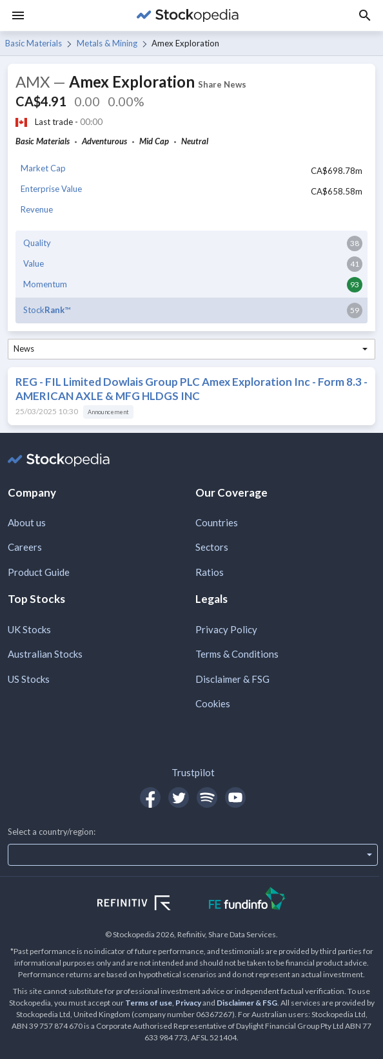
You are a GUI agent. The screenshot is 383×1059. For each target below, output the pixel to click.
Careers (25, 547)
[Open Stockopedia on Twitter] (178, 797)
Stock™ (46, 310)
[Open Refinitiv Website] (148, 904)
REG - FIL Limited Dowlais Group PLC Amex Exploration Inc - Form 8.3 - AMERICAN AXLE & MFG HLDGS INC (191, 389)
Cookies (212, 703)
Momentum (45, 284)
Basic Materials (33, 43)
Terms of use (148, 1002)
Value (33, 263)
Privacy (188, 1002)
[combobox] (191, 349)
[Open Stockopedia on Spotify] (207, 797)
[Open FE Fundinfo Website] (247, 900)
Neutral (194, 141)
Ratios (209, 572)
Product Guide (39, 572)
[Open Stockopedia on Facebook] (150, 797)
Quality (37, 243)
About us (27, 522)
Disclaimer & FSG (232, 679)
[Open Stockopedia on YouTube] (235, 797)
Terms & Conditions (237, 654)
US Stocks (29, 679)
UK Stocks (29, 629)
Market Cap (43, 168)
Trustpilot (193, 772)
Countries (216, 522)
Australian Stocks (45, 654)
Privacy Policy (226, 629)
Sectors (211, 547)
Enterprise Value (51, 189)
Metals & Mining (107, 43)
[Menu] (18, 15)
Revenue (37, 209)
